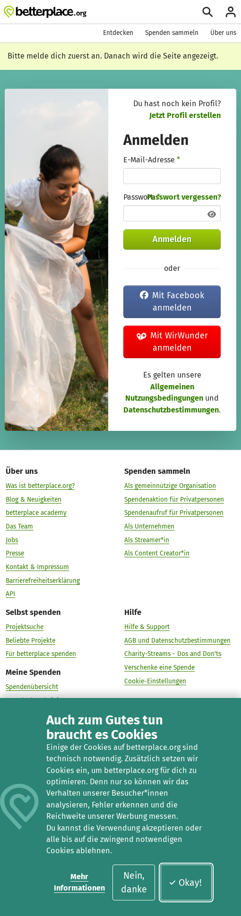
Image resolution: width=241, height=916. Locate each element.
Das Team (19, 526)
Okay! (185, 882)
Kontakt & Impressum (37, 567)
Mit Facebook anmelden (172, 301)
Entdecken (118, 33)
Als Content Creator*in (156, 553)
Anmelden (172, 239)
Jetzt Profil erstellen (185, 115)
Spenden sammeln (171, 33)
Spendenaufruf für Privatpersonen (174, 513)
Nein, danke (134, 882)
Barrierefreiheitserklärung (43, 581)
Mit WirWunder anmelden (172, 341)
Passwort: (141, 197)
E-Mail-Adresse (151, 159)
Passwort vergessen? (184, 197)
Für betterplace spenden (41, 654)
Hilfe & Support (147, 627)
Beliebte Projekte (30, 641)
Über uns (223, 33)
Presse (15, 553)
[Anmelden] (230, 11)
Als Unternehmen (149, 526)
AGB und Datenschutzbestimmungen (177, 641)
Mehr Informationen (79, 882)
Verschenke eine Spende (159, 668)
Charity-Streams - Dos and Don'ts (172, 654)
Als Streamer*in (146, 540)
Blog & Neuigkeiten (33, 500)
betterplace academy (36, 513)
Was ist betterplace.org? (40, 486)
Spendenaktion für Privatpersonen (174, 500)
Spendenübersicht (32, 687)
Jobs (12, 540)
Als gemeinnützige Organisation (170, 486)
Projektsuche (24, 627)
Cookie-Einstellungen (155, 681)
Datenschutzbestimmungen (171, 409)
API (10, 594)
